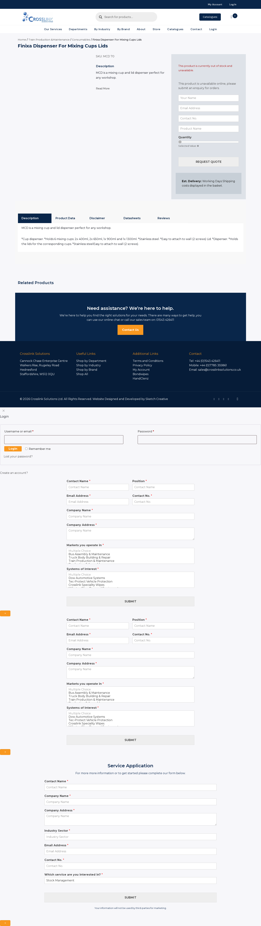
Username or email (25, 431)
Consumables (81, 39)
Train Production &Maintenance (49, 39)
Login (13, 448)
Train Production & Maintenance (131, 561)
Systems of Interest (83, 569)
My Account (141, 369)
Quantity (185, 137)
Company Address (82, 525)
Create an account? (14, 473)
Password (152, 431)
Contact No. (142, 495)
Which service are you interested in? (73, 874)
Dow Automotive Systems (131, 578)
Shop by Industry (88, 365)
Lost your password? (18, 456)
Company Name (80, 510)
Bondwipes (140, 374)
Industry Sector (57, 830)
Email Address (79, 495)
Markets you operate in (85, 545)
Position (139, 481)
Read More (103, 88)
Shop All (82, 374)
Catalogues (210, 17)
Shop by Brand (86, 369)
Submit (130, 601)
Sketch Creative (157, 399)
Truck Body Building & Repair (131, 557)
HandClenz (141, 378)
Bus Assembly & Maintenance (131, 554)
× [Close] (5, 613)
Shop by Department (91, 361)
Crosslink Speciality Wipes (131, 585)
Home (22, 39)
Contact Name (78, 481)
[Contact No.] (208, 118)
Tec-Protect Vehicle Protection (131, 581)
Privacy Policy (142, 365)
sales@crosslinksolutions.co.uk (219, 369)
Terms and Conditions (148, 361)
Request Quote (209, 161)
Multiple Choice (131, 550)
